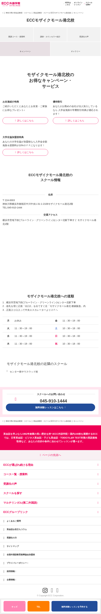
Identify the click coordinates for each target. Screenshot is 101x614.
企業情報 (11, 580)
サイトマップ (13, 546)
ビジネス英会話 (33, 437)
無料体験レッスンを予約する (74, 607)
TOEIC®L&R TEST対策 (72, 437)
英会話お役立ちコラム (17, 529)
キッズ (18, 605)
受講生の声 (84, 37)
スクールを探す (87, 4)
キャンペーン (25, 51)
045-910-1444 (15, 207)
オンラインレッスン (76, 4)
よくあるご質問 (14, 521)
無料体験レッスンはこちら (50, 407)
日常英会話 (17, 437)
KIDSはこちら (67, 4)
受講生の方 (12, 538)
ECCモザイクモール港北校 (50, 20)
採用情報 (11, 571)
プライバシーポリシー (17, 563)
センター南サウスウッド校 (24, 371)
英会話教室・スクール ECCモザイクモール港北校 (52, 13)
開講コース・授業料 (16, 37)
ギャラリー (75, 51)
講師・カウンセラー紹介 (50, 37)
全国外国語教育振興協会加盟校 (21, 554)
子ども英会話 (51, 437)
